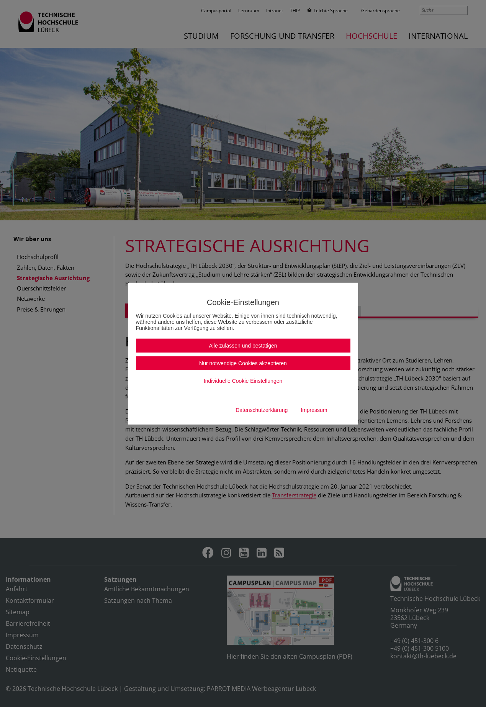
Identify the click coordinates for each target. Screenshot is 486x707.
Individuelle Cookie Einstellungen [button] (243, 381)
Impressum (314, 410)
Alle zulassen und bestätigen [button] (243, 346)
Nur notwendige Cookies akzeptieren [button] (243, 363)
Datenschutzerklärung (262, 410)
